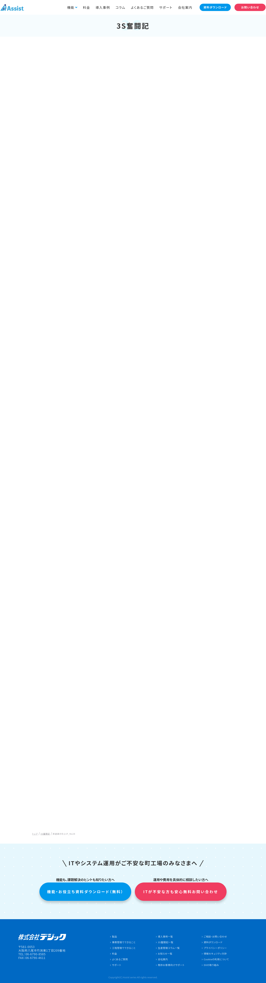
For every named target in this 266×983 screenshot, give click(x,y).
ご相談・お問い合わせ (215, 936)
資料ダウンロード (213, 942)
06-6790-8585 (35, 954)
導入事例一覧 (165, 936)
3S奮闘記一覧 (166, 942)
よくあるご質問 (139, 7)
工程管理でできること (124, 948)
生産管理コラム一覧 (169, 948)
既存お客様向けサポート (171, 965)
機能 (68, 7)
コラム (118, 7)
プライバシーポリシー (215, 948)
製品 (114, 936)
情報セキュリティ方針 (215, 953)
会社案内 (183, 7)
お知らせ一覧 (165, 953)
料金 (84, 7)
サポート (163, 7)
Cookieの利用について (216, 959)
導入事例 (100, 7)
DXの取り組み (211, 965)
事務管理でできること (124, 942)
